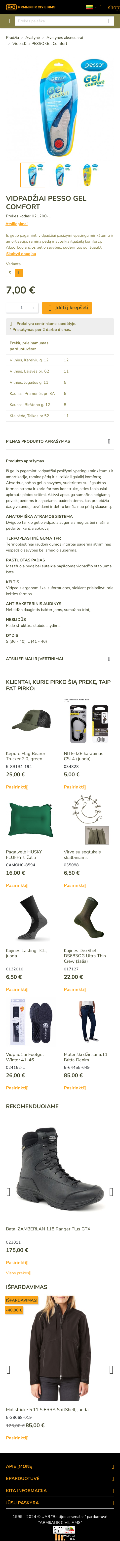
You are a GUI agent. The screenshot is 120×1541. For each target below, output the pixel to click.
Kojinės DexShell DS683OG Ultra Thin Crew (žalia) (85, 956)
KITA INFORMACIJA (26, 1491)
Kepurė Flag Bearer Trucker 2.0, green (25, 756)
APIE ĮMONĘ (19, 1466)
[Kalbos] (91, 7)
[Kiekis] (21, 308)
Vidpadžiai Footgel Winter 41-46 (25, 1057)
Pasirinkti (19, 787)
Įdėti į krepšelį (67, 307)
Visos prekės (20, 1273)
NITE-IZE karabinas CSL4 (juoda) (83, 756)
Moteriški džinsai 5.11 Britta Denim (86, 1057)
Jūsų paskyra (22, 1503)
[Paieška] (64, 21)
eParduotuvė (23, 1479)
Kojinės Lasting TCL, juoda (26, 953)
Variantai (14, 264)
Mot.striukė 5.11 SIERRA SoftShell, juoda (47, 1410)
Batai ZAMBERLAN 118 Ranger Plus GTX (48, 1229)
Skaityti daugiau (21, 254)
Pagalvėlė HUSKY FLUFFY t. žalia (24, 854)
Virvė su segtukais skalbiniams (82, 854)
